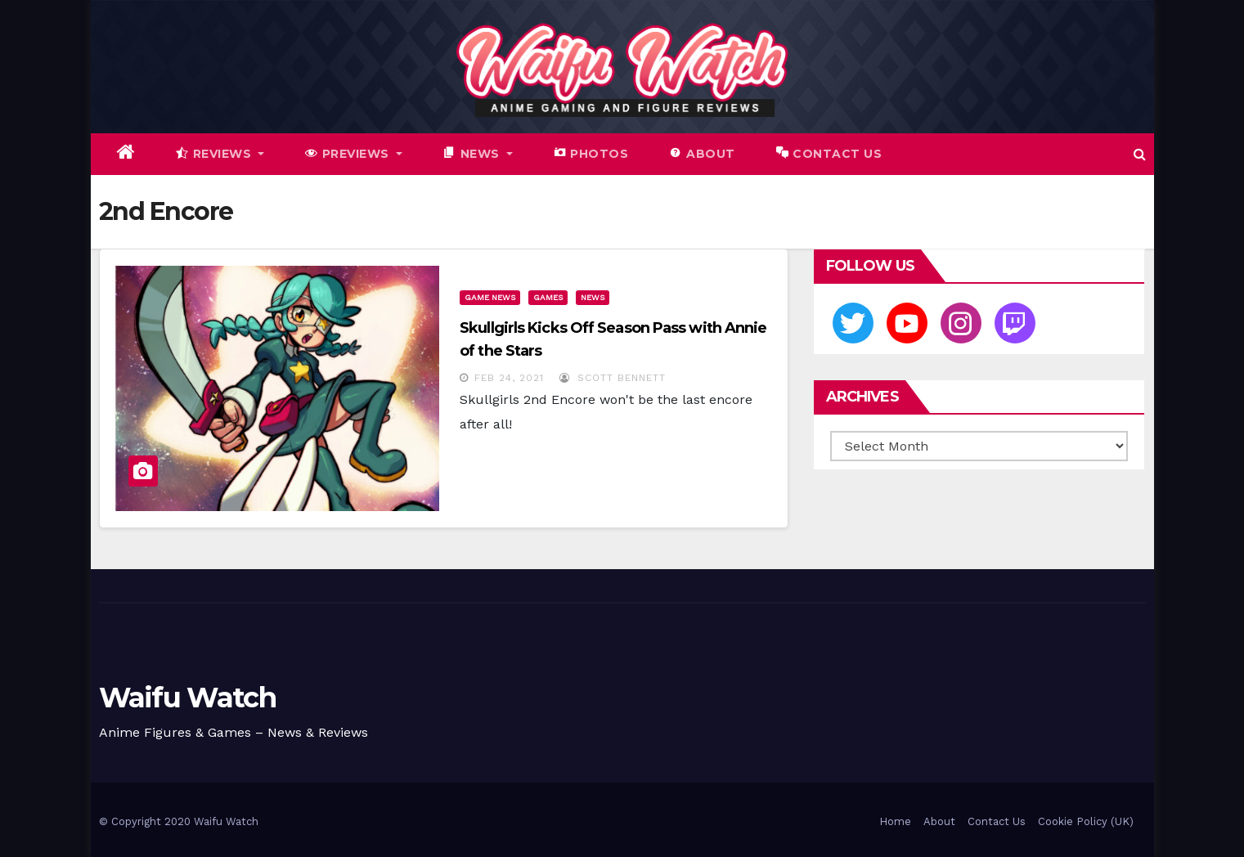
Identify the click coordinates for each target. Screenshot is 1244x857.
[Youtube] (907, 323)
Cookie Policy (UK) (1086, 821)
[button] (1140, 154)
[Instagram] (961, 323)
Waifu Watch (187, 697)
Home (895, 821)
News (592, 297)
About (939, 821)
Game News (490, 297)
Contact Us (997, 821)
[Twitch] (1015, 323)
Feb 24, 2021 (509, 378)
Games (548, 297)
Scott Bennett (612, 378)
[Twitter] (853, 323)
